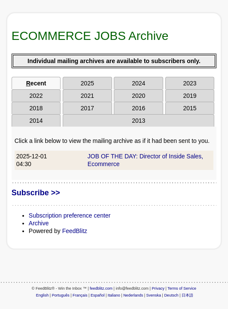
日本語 (187, 295)
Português (61, 295)
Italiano (114, 295)
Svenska (153, 295)
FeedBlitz (74, 230)
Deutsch (171, 295)
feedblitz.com (101, 288)
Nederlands (133, 295)
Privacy (158, 288)
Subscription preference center (70, 215)
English (42, 295)
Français (80, 295)
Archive (39, 223)
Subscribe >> (36, 192)
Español (98, 295)
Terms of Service (181, 288)
